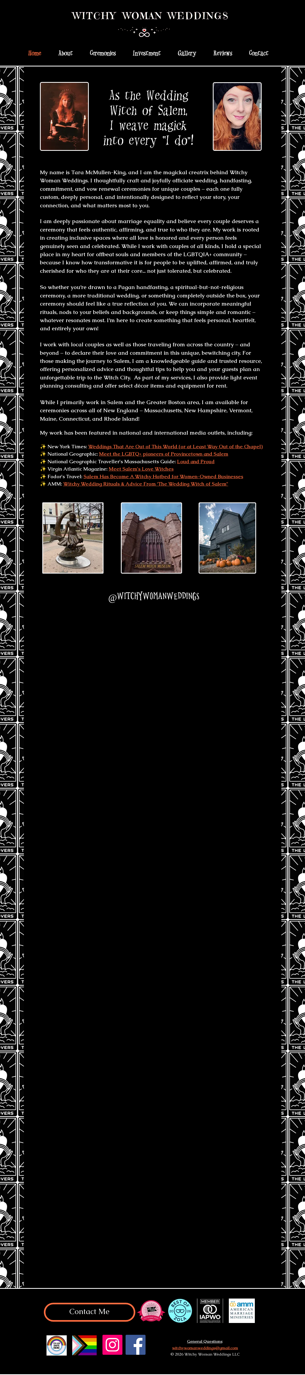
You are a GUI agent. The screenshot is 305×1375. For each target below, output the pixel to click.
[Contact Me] (89, 1312)
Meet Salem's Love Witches (141, 469)
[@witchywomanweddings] (153, 596)
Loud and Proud (196, 461)
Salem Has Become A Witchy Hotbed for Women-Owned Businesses (163, 476)
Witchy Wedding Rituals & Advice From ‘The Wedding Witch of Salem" (145, 484)
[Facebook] (136, 1345)
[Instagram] (112, 1345)
